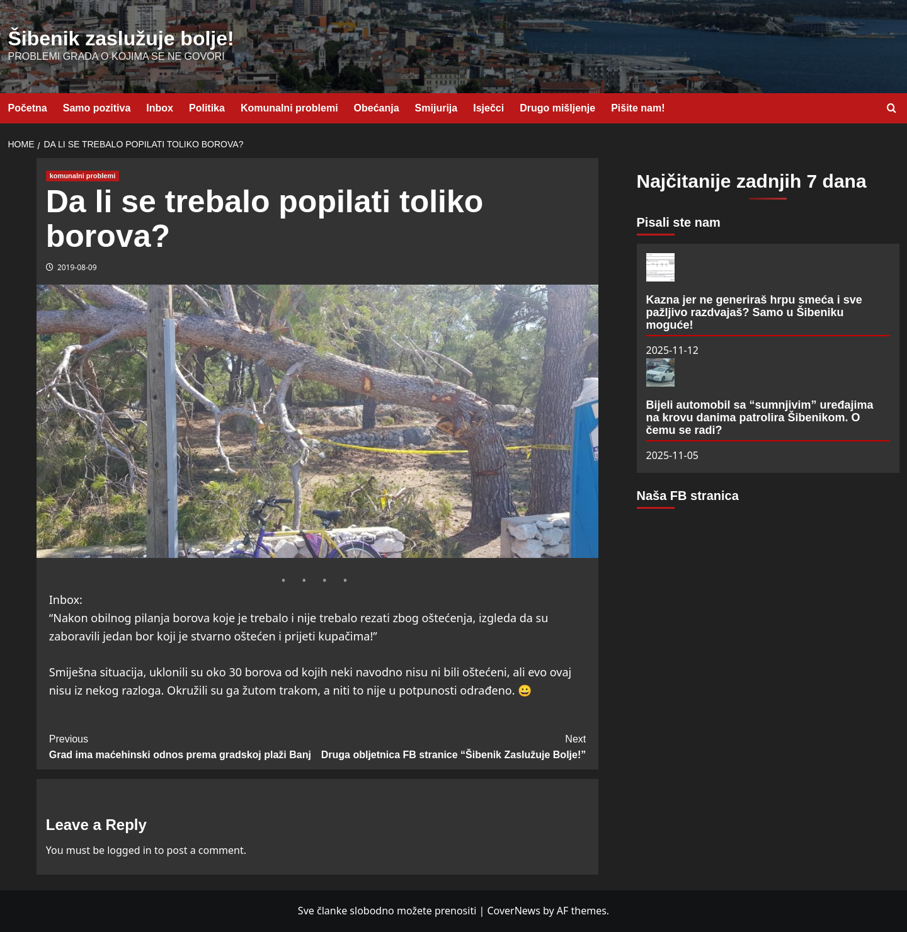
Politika (207, 108)
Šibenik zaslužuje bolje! (121, 38)
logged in (129, 850)
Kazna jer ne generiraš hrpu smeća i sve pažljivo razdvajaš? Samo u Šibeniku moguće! (754, 312)
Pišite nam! (638, 108)
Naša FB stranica (688, 496)
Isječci (488, 108)
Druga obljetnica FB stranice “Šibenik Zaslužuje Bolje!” (451, 746)
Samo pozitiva (97, 108)
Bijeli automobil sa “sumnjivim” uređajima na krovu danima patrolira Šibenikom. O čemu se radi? (760, 417)
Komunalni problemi (289, 108)
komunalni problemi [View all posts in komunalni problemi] (83, 175)
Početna (27, 108)
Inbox (159, 108)
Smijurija (436, 108)
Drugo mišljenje (557, 108)
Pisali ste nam (679, 222)
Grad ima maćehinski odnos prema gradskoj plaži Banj (183, 746)
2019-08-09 (77, 267)
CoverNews (513, 911)
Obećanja (376, 108)
